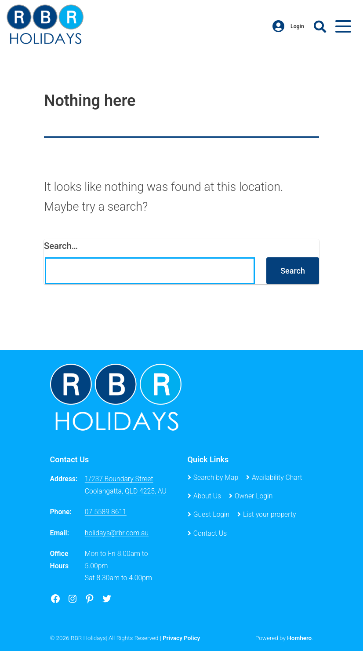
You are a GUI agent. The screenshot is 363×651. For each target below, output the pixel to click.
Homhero (299, 637)
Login (288, 26)
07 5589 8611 (106, 512)
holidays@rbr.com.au (117, 533)
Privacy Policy (181, 637)
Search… (61, 246)
